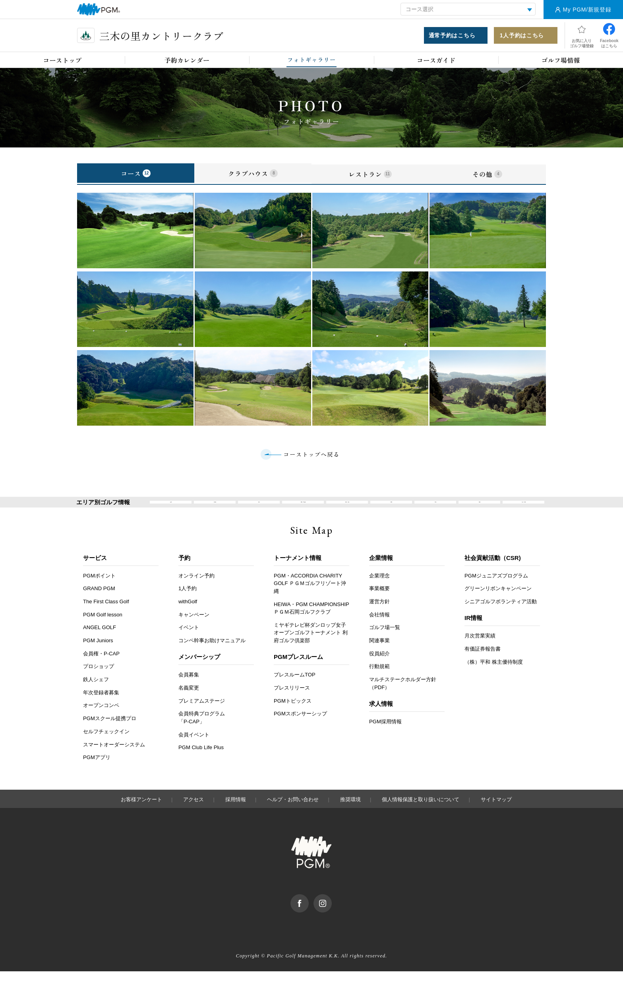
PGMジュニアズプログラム (496, 592)
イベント (188, 644)
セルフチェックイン (106, 748)
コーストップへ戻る (311, 460)
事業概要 (379, 605)
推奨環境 (350, 816)
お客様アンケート (141, 816)
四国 (480, 513)
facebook (308, 915)
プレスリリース (292, 704)
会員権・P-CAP (101, 670)
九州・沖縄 (523, 513)
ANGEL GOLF (99, 644)
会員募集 (188, 691)
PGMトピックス (293, 717)
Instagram (331, 915)
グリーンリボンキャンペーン (498, 605)
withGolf (187, 618)
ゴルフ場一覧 (384, 644)
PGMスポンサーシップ (300, 730)
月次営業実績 (479, 652)
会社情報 (379, 631)
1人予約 (187, 605)
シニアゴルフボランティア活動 (500, 618)
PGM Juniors (98, 657)
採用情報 (235, 816)
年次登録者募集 (101, 709)
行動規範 (379, 683)
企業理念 (379, 592)
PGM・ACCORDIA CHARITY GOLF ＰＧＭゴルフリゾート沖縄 (310, 599)
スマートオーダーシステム (114, 761)
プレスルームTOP (294, 691)
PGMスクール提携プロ (109, 735)
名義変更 (188, 704)
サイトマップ (496, 816)
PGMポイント (99, 592)
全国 (171, 513)
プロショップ (98, 683)
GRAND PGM (99, 605)
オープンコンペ (101, 722)
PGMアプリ (96, 774)
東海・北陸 (347, 513)
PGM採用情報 (385, 738)
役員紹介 (379, 670)
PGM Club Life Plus (201, 764)
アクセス (193, 816)
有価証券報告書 (482, 665)
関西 (391, 513)
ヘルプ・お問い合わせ (293, 816)
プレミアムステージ (201, 717)
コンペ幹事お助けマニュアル (212, 657)
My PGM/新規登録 (587, 9)
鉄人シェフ (96, 696)
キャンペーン (193, 631)
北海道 (215, 513)
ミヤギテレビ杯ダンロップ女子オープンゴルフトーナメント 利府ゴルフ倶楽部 (311, 649)
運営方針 (379, 618)
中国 (435, 513)
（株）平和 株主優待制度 (493, 678)
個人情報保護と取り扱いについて (420, 816)
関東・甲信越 (303, 513)
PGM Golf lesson (102, 631)
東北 (259, 513)
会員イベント (193, 751)
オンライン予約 (196, 592)
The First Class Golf (106, 618)
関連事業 (379, 657)
